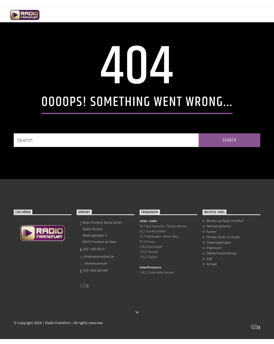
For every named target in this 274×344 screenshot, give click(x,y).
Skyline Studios (154, 15)
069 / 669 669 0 (92, 309)
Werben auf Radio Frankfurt (225, 281)
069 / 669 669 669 (94, 330)
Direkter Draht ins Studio (223, 297)
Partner (212, 291)
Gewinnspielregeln (219, 302)
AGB (209, 318)
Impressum (214, 308)
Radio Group (250, 15)
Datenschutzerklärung (221, 313)
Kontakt (212, 324)
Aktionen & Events (120, 15)
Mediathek (206, 15)
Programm (89, 15)
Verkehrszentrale (93, 323)
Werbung (182, 15)
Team (228, 15)
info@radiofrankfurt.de (97, 316)
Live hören (63, 15)
